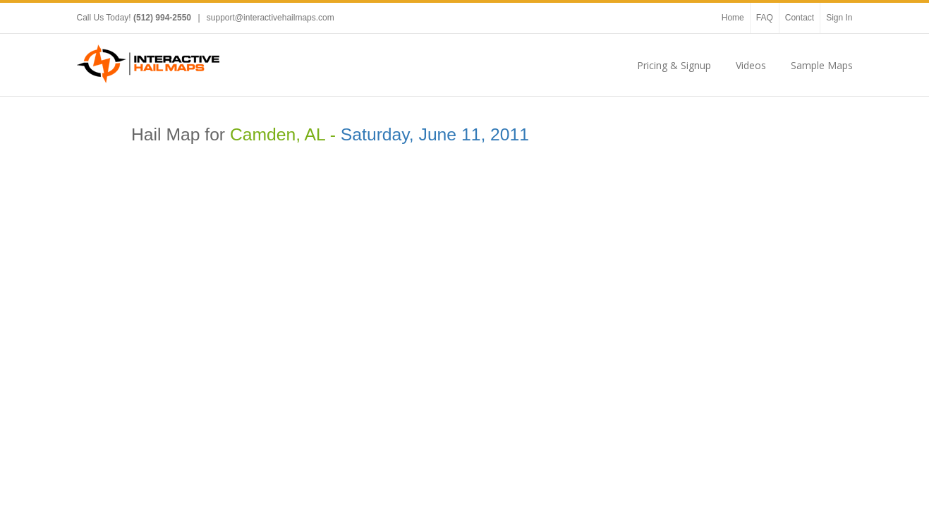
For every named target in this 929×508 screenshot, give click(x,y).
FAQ (764, 18)
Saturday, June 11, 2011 (435, 134)
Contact (799, 18)
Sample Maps (822, 65)
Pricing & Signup (674, 65)
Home (733, 18)
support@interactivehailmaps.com (270, 18)
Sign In (839, 18)
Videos (751, 65)
